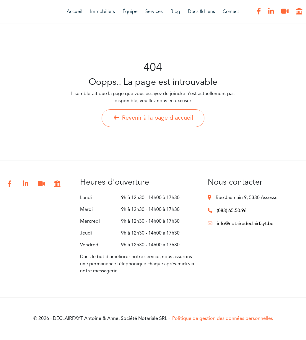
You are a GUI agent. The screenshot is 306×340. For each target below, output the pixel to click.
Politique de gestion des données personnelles (222, 318)
